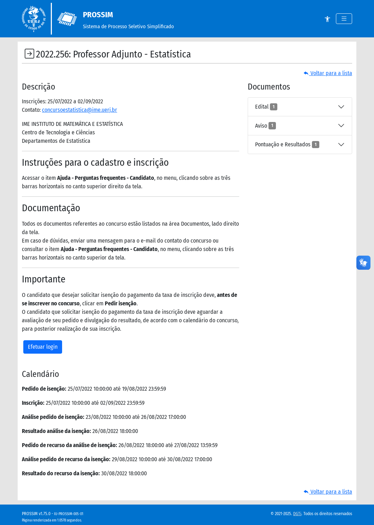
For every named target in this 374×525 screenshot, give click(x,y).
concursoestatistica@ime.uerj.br (79, 109)
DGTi (297, 513)
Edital (266, 106)
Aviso (265, 125)
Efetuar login (43, 346)
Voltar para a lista (327, 73)
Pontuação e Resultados (287, 144)
